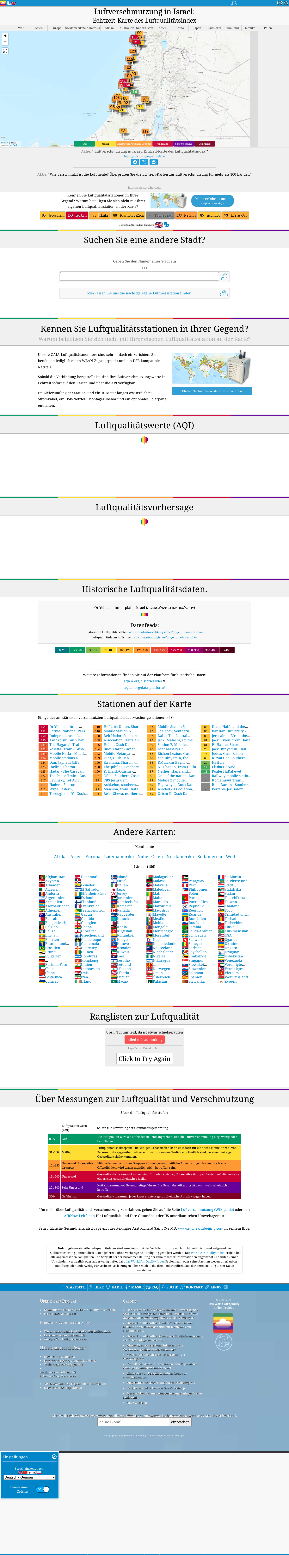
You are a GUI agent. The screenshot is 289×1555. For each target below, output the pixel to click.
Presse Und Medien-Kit (60, 1305)
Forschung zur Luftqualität (66, 1314)
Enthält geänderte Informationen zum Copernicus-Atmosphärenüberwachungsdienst (160, 1358)
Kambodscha (124, 893)
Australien (51, 906)
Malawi (155, 872)
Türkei (227, 918)
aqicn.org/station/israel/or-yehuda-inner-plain (166, 629)
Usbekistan (230, 948)
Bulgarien (50, 948)
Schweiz (192, 931)
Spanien (192, 969)
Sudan (226, 885)
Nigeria (155, 948)
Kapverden (122, 906)
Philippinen (195, 881)
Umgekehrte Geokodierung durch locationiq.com (161, 1374)
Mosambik (158, 927)
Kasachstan (123, 910)
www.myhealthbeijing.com (200, 1220)
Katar (118, 914)
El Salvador (87, 881)
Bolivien (49, 931)
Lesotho (120, 952)
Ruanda (191, 906)
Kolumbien (123, 927)
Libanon (120, 960)
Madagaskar (159, 868)
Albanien (50, 877)
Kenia (118, 918)
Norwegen (158, 960)
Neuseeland (159, 939)
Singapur (193, 952)
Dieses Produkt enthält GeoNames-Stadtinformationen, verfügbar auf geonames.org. (163, 1330)
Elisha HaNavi (218, 758)
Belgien (48, 918)
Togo (225, 902)
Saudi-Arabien (197, 922)
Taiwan (227, 893)
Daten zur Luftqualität (59, 1348)
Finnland (85, 893)
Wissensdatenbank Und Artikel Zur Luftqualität (77, 1323)
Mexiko (155, 910)
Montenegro (159, 922)
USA (225, 927)
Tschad (227, 910)
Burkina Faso (53, 956)
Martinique (159, 897)
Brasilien (49, 939)
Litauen (120, 969)
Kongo (119, 931)
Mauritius (157, 902)
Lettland (120, 956)
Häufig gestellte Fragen (63, 1340)
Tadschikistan (233, 889)
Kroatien (121, 939)
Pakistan (156, 973)
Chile (46, 960)
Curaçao (48, 973)
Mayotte (156, 906)
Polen (190, 885)
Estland (83, 889)
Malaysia (157, 877)
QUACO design (137, 1394)
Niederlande (160, 943)
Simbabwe (194, 948)
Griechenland (89, 927)
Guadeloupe (87, 931)
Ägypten (49, 872)
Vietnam (228, 964)
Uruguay (228, 943)
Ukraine (228, 935)
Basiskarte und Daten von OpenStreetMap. (156, 1380)
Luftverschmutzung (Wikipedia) (207, 1201)
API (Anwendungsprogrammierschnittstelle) (75, 1375)
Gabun (83, 906)
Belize (47, 922)
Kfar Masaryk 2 (165, 740)
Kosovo (119, 935)
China (47, 964)
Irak (81, 964)
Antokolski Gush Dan (61, 732)
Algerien (49, 881)
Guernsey (85, 939)
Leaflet (4, 134)
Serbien (192, 939)
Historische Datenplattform (63, 1379)
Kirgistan (121, 922)
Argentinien (52, 889)
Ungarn (227, 939)
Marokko (157, 893)
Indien (83, 956)
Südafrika (229, 881)
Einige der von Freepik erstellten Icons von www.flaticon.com (155, 1367)
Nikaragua (158, 952)
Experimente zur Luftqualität (64, 1327)
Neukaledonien (162, 935)
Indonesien (87, 960)
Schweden (194, 927)
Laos (117, 948)
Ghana (83, 918)
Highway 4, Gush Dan (170, 776)
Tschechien (230, 914)
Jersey (118, 885)
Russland (193, 914)
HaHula (212, 754)
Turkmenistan (233, 922)
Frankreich (87, 897)
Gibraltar (85, 922)
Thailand (229, 897)
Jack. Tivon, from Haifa (225, 732)
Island (118, 868)
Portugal (192, 889)
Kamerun (121, 897)
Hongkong (86, 952)
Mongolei (157, 918)
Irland (82, 973)
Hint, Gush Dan (111, 749)
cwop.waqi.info (133, 1350)
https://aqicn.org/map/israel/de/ (144, 148)
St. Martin (229, 868)
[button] (5, 28)
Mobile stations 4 (58, 749)
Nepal (154, 931)
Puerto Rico (195, 893)
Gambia (84, 910)
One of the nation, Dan (171, 767)
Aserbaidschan (54, 897)
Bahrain (48, 910)
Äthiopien (50, 902)
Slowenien (194, 960)
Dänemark (86, 868)
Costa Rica (50, 969)
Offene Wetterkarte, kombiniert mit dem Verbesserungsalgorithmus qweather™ (153, 1339)
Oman (154, 964)
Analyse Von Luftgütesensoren (65, 1331)
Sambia (191, 918)
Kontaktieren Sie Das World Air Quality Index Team (80, 1302)
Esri (15, 137)
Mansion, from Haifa (115, 781)
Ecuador (84, 877)
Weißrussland (233, 969)
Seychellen (194, 943)
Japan (118, 881)
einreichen (180, 1413)
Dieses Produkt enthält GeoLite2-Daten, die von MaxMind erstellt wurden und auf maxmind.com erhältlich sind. (158, 1318)
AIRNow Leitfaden (79, 1207)
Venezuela (230, 952)
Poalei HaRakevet (221, 763)
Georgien (85, 914)
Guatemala (86, 935)
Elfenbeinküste (90, 885)
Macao (119, 973)
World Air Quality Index (208, 1244)
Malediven (158, 881)
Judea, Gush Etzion (222, 745)
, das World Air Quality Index (144, 1253)
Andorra (49, 885)
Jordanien (121, 889)
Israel (118, 872)
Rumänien (194, 910)
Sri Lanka (193, 973)
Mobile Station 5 (166, 718)
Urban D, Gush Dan (168, 785)
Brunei (48, 943)
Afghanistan (52, 868)
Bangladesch (52, 914)
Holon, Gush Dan (112, 736)
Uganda (227, 931)
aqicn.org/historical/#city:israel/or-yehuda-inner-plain (166, 624)
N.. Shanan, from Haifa (171, 758)
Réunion (192, 902)
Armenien (50, 893)
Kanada (120, 902)
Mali (153, 885)
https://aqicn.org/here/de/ (144, 179)
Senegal (192, 935)
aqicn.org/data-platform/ (144, 679)
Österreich (158, 969)
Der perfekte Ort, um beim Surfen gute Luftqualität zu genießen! (162, 1387)
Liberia (119, 964)
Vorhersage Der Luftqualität (63, 1356)
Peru (189, 877)
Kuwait (119, 943)
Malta (154, 889)
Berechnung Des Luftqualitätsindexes (70, 1352)
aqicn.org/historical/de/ (143, 673)
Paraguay (193, 872)
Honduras (85, 948)
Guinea (83, 943)
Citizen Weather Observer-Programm (152, 1346)
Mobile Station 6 (112, 722)
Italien (119, 877)
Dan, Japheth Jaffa (59, 754)
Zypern (227, 973)
